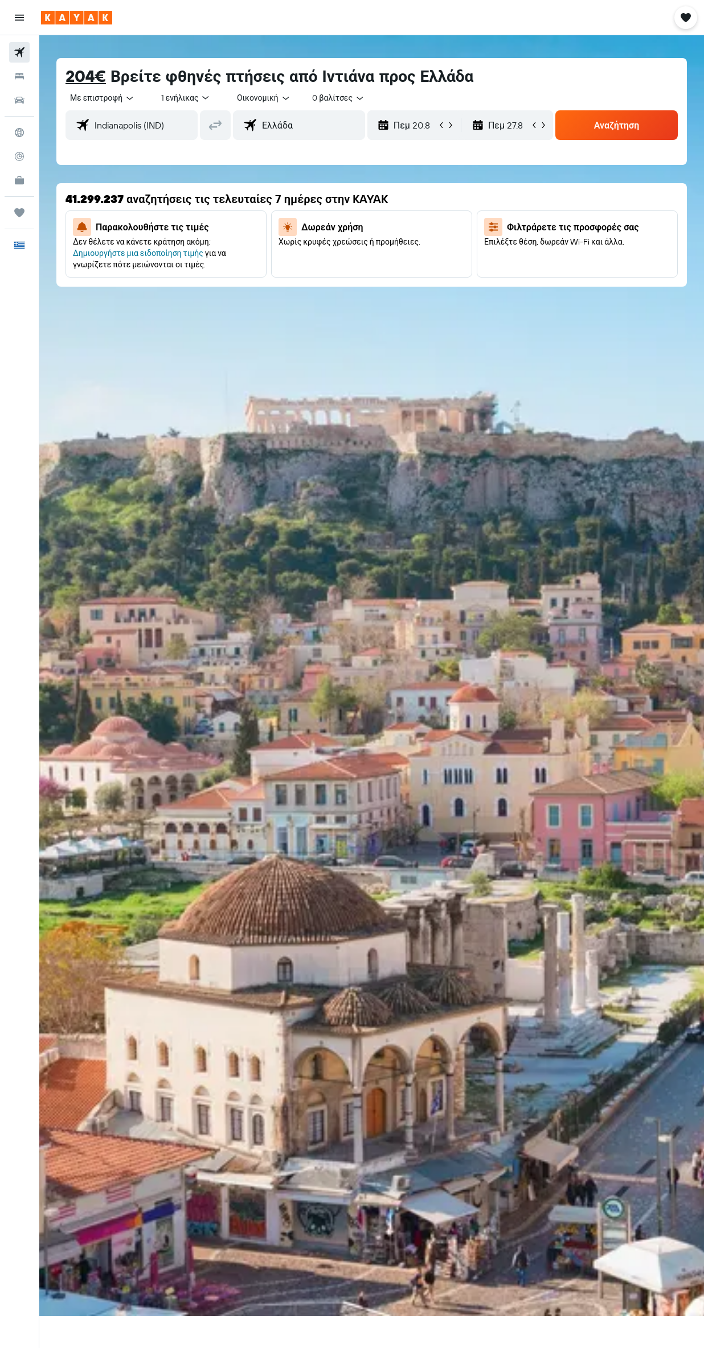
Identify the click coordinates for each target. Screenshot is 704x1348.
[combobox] (263, 98)
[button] (19, 17)
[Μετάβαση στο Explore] (19, 132)
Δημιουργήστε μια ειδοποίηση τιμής (138, 253)
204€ (86, 76)
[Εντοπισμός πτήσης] (19, 156)
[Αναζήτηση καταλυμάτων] (19, 76)
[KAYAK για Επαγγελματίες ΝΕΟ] (19, 180)
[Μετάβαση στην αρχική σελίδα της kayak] (76, 17)
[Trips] (19, 212)
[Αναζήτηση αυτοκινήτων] (19, 100)
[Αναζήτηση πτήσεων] (19, 52)
